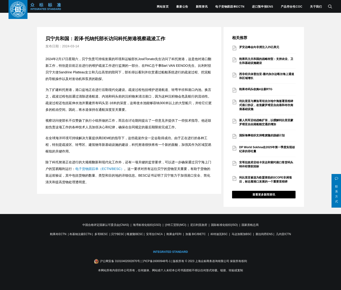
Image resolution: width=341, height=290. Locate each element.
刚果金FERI (173, 234)
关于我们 (316, 6)
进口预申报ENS (262, 6)
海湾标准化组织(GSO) (147, 225)
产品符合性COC (291, 6)
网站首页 (163, 6)
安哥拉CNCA (154, 234)
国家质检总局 (250, 225)
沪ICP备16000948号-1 (156, 261)
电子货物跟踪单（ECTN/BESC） (99, 169)
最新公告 (182, 6)
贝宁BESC (118, 234)
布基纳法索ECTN (80, 234)
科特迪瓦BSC (219, 234)
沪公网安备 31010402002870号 (120, 261)
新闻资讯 (202, 6)
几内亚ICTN (283, 234)
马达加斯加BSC (242, 234)
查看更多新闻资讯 (263, 194)
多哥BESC (101, 234)
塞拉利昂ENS (264, 234)
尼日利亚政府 (198, 225)
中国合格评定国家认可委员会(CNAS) (105, 225)
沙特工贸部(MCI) (175, 225)
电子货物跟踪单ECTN (229, 6)
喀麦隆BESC (135, 234)
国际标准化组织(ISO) (224, 225)
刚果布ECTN (58, 234)
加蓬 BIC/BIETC (195, 234)
